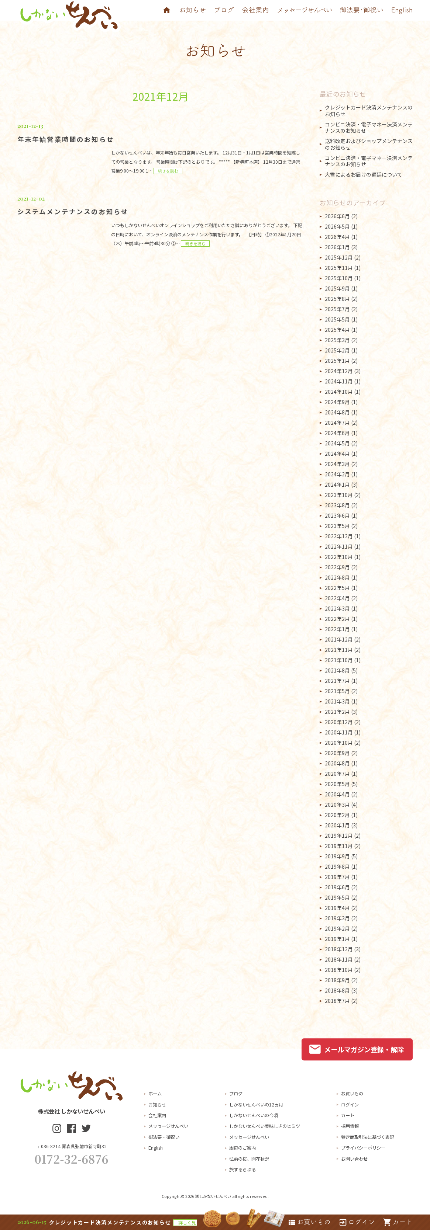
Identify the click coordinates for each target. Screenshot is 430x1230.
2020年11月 (339, 732)
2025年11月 (339, 267)
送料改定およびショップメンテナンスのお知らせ (369, 144)
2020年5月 (337, 784)
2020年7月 (337, 773)
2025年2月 (337, 350)
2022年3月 (337, 608)
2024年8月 (337, 412)
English (155, 1147)
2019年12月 (339, 835)
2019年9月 (337, 856)
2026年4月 (337, 236)
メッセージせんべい (168, 1126)
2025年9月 (337, 288)
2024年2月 (337, 474)
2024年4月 (337, 453)
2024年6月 (337, 433)
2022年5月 (337, 587)
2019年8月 (337, 866)
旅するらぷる (242, 1169)
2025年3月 (337, 340)
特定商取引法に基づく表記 (367, 1137)
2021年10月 (339, 660)
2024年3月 (337, 464)
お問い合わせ (354, 1159)
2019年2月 (337, 928)
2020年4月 (337, 794)
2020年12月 (339, 722)
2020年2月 (337, 815)
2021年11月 (339, 649)
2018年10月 (339, 969)
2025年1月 (337, 360)
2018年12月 (339, 949)
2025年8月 (337, 298)
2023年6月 (337, 515)
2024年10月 (339, 391)
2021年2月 (337, 711)
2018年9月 (337, 980)
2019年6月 (337, 887)
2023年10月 (339, 494)
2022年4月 (337, 598)
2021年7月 (337, 680)
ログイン (350, 1104)
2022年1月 (337, 629)
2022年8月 (337, 577)
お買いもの (352, 1093)
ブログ (235, 1093)
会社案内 (157, 1115)
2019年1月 (337, 938)
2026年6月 (337, 216)
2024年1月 (337, 484)
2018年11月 (339, 959)
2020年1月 (337, 825)
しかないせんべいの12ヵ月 (256, 1104)
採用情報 (350, 1126)
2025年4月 (337, 329)
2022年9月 (337, 567)
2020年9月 (337, 753)
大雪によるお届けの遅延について (363, 174)
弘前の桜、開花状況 (249, 1159)
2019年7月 (337, 876)
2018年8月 (337, 990)
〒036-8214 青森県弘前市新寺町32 (72, 1146)
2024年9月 (337, 402)
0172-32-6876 (72, 1159)
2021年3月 (337, 701)
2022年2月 (337, 618)
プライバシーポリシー (363, 1147)
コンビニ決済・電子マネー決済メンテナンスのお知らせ (369, 128)
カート (347, 1115)
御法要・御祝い (163, 1137)
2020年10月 (339, 742)
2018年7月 (337, 1000)
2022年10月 (339, 556)
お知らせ (157, 1104)
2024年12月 (339, 371)
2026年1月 (337, 247)
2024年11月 (339, 381)
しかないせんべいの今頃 (253, 1115)
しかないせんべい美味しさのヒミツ (264, 1126)
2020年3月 (337, 804)
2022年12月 (339, 536)
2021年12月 (339, 639)
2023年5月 (337, 525)
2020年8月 (337, 763)
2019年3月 (337, 918)
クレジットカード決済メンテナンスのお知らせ (369, 111)
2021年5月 (337, 691)
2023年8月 (337, 505)
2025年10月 (339, 278)
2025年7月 (337, 309)
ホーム (155, 1093)
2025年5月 (337, 319)
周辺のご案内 (242, 1147)
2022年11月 (339, 546)
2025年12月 (339, 257)
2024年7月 (337, 422)
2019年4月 (337, 907)
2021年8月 (337, 670)
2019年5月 (337, 897)
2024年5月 (337, 443)
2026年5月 (337, 226)
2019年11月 (339, 845)
